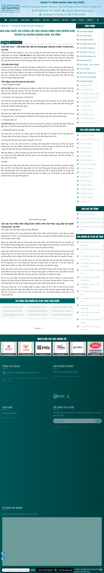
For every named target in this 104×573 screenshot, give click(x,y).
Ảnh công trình (16, 42)
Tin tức (65, 20)
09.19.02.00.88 (42, 10)
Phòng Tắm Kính (85, 60)
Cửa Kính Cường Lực (87, 48)
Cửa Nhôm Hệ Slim (86, 40)
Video (73, 20)
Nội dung (5, 42)
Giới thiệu (14, 20)
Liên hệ (90, 20)
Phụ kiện (36, 20)
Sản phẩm (25, 20)
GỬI (32, 570)
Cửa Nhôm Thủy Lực (87, 52)
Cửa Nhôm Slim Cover (87, 44)
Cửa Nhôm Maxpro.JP (87, 56)
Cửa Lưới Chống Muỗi (87, 77)
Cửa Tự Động (84, 69)
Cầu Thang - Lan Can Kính (89, 65)
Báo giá (46, 20)
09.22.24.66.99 (55, 10)
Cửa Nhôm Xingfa (86, 31)
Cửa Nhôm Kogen (86, 81)
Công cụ (55, 20)
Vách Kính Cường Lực (87, 73)
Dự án (81, 20)
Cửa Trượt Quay (85, 36)
